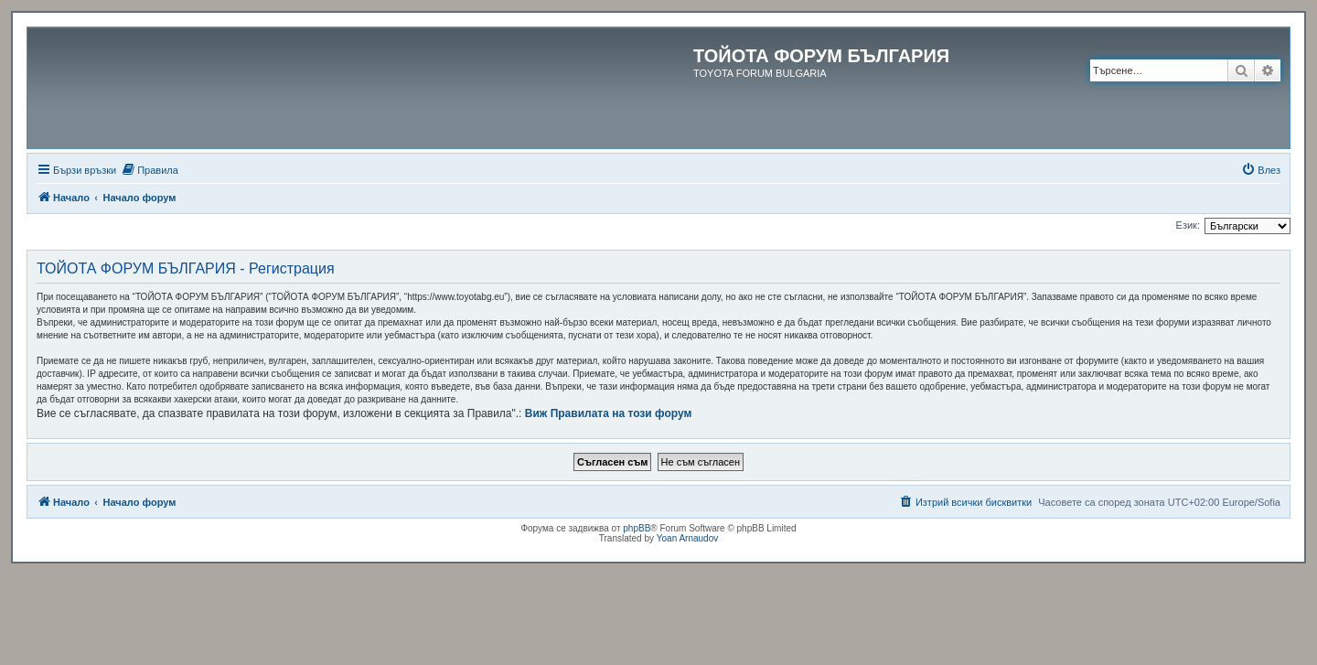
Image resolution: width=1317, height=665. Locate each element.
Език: (1188, 225)
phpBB (636, 528)
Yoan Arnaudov (687, 538)
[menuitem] (149, 170)
